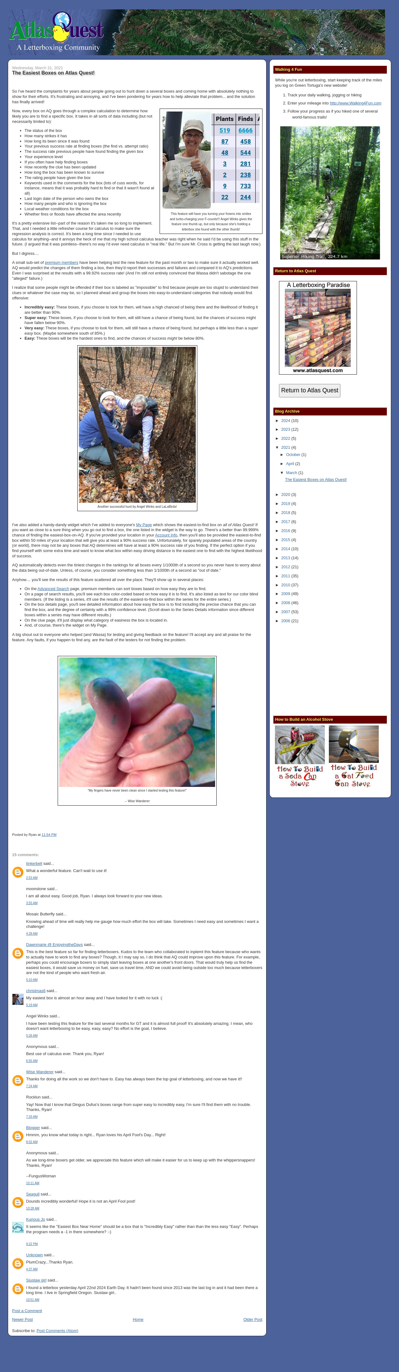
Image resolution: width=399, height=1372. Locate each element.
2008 (286, 602)
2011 (286, 576)
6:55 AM (32, 1061)
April (290, 463)
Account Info (166, 535)
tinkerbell (34, 863)
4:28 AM (32, 933)
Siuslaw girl (36, 1280)
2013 (286, 557)
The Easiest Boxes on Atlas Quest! (53, 72)
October (293, 454)
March (292, 472)
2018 (286, 512)
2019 (286, 503)
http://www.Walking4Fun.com (355, 103)
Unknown (34, 1255)
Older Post (252, 1319)
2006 (286, 620)
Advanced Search (53, 588)
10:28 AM (32, 1208)
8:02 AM (32, 1142)
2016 (286, 530)
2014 (286, 548)
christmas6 (36, 990)
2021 (286, 447)
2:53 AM (32, 878)
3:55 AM (32, 903)
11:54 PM (48, 834)
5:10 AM (32, 980)
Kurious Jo (35, 1219)
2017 (286, 521)
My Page (144, 524)
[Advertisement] (314, 669)
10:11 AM (32, 1183)
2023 (286, 429)
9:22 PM (32, 1244)
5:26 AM (32, 1035)
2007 (286, 611)
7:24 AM (32, 1086)
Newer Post (22, 1319)
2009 (286, 593)
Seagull (33, 1194)
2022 (286, 438)
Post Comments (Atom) (58, 1330)
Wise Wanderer (40, 1071)
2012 (286, 567)
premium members (61, 262)
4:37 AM (32, 1269)
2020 (286, 494)
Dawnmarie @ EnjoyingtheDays (54, 944)
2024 (286, 420)
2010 (286, 585)
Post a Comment (27, 1310)
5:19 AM (32, 1005)
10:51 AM (32, 1300)
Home (138, 1319)
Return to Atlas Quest (309, 390)
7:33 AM (32, 1116)
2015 (286, 539)
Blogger (33, 1127)
